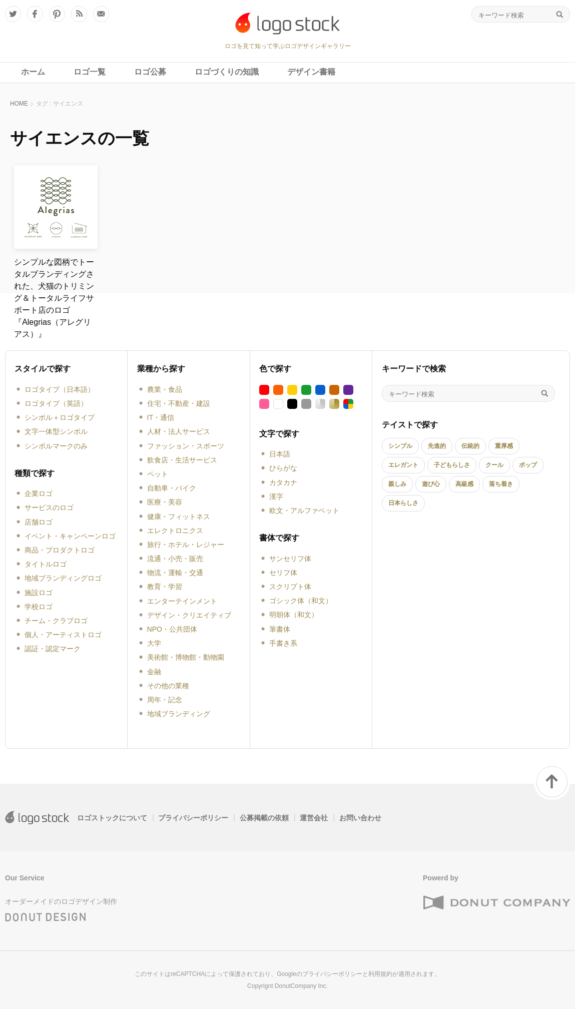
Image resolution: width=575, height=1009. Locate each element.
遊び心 (431, 483)
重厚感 (504, 445)
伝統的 (470, 445)
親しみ (397, 483)
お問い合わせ (360, 817)
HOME (19, 103)
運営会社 (314, 817)
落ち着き (501, 483)
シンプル (400, 445)
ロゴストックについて (112, 817)
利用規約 (380, 973)
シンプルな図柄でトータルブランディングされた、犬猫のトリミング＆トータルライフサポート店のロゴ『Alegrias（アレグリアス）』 (54, 298)
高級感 (464, 483)
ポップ (528, 464)
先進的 (437, 445)
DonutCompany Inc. (301, 985)
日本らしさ (403, 503)
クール (494, 464)
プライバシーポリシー (193, 817)
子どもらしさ (452, 464)
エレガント (403, 464)
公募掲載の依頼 (264, 817)
